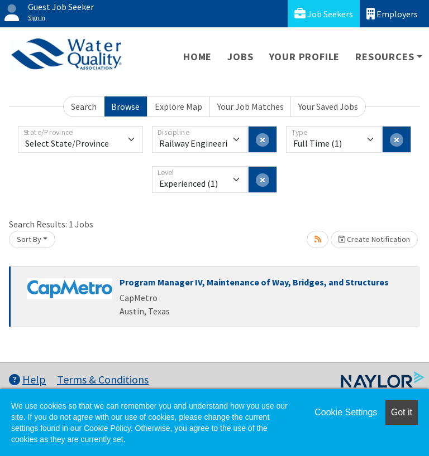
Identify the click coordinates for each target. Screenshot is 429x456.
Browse (125, 106)
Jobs (240, 56)
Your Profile (304, 56)
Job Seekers (323, 14)
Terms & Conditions (103, 379)
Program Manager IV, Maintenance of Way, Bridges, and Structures (254, 282)
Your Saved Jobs (328, 106)
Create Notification (374, 239)
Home (197, 56)
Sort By (29, 239)
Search (84, 106)
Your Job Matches (250, 106)
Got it (401, 412)
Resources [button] (384, 56)
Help (27, 379)
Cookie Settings (345, 412)
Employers (392, 14)
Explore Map (178, 106)
